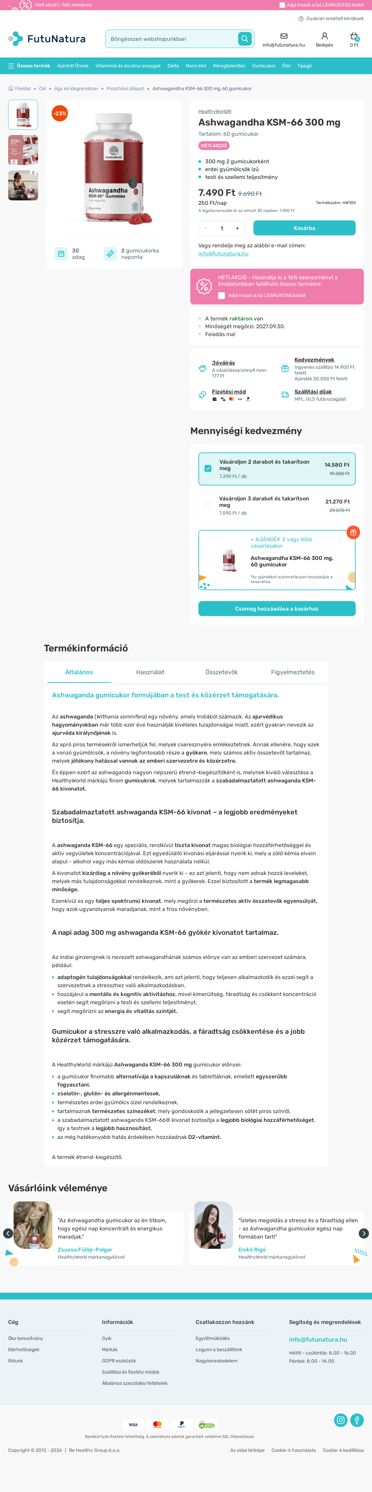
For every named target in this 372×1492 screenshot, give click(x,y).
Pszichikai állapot (125, 89)
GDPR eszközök (119, 1361)
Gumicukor (264, 66)
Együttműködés (213, 1338)
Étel (286, 66)
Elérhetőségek (23, 1350)
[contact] (284, 39)
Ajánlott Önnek (73, 66)
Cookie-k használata (293, 1450)
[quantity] (221, 228)
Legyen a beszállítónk (219, 1350)
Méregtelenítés (229, 66)
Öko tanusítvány (25, 1338)
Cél (42, 89)
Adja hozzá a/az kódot (325, 5)
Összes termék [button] (29, 66)
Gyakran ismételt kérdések (331, 18)
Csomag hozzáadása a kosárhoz (277, 609)
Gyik (106, 1338)
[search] (179, 39)
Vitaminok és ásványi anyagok (128, 66)
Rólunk (15, 1361)
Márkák (110, 1350)
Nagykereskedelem (216, 1361)
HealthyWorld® (215, 111)
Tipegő (304, 66)
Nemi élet (196, 66)
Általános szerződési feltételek (134, 1383)
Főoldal (19, 89)
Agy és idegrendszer (76, 89)
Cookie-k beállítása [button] (343, 1450)
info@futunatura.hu (223, 253)
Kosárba (304, 228)
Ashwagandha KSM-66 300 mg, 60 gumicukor (202, 89)
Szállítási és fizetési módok (130, 1372)
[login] (324, 39)
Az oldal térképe (247, 1450)
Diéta (173, 66)
